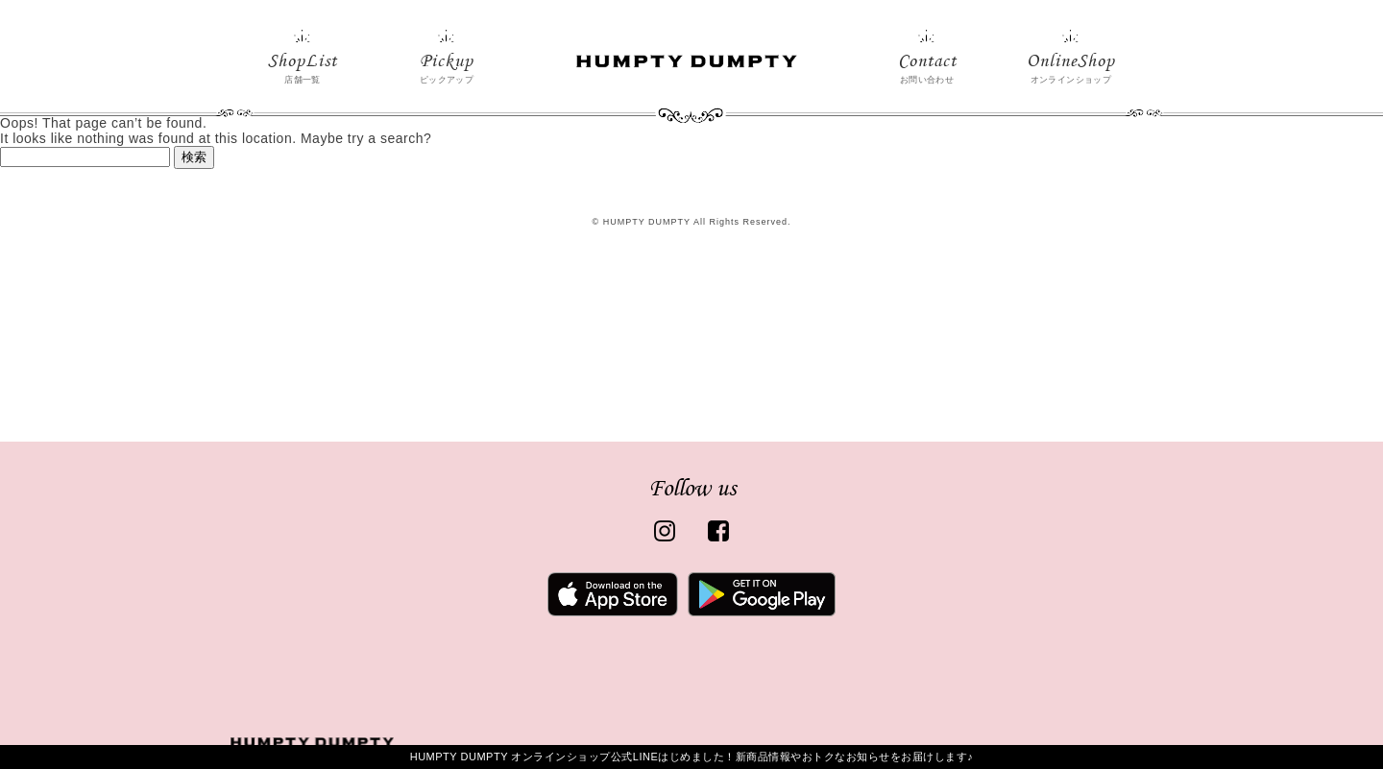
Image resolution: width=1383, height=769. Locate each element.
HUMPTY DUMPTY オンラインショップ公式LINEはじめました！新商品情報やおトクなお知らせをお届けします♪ (692, 756)
